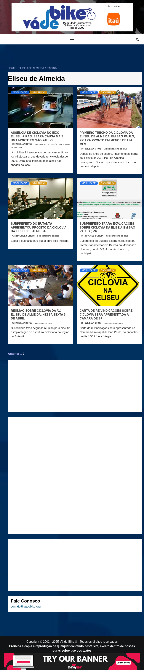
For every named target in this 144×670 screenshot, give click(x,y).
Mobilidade (20, 92)
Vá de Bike (67, 641)
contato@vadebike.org (26, 606)
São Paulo (38, 92)
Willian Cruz (24, 144)
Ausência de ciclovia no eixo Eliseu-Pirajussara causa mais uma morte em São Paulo (37, 136)
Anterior (13, 353)
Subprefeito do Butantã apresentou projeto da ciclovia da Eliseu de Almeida (38, 227)
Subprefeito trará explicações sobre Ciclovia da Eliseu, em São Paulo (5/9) (107, 227)
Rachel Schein (25, 235)
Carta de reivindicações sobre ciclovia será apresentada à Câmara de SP (106, 314)
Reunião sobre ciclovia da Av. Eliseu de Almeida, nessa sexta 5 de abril (38, 314)
